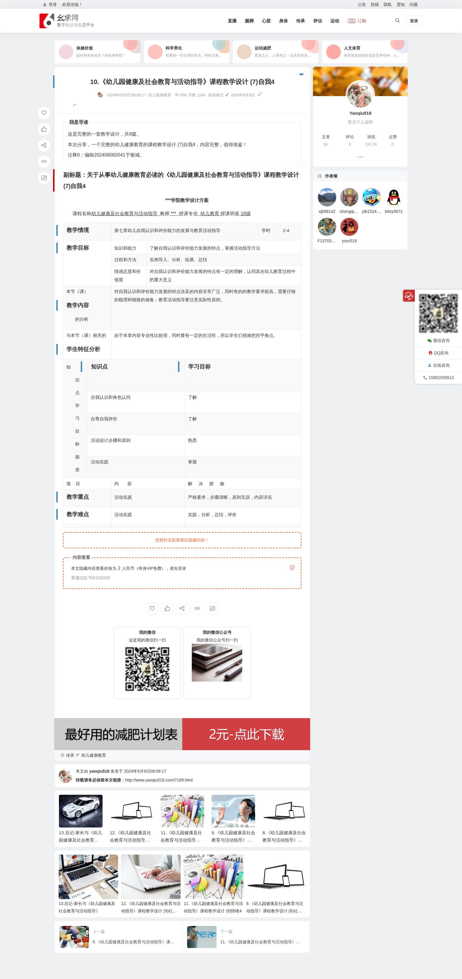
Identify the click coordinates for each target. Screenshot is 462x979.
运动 (334, 20)
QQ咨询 (438, 353)
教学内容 (17, 881)
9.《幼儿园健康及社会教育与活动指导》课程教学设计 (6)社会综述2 (274, 911)
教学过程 (17, 947)
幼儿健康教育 (159, 95)
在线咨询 (439, 365)
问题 (414, 4)
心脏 (266, 20)
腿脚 (249, 20)
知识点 (15, 900)
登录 (182, 568)
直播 (232, 20)
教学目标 (17, 871)
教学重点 (17, 919)
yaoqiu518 (99, 771)
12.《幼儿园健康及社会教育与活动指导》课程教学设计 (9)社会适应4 (150, 911)
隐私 (388, 4)
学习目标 (17, 909)
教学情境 (17, 862)
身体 (283, 20)
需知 (401, 4)
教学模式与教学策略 (28, 938)
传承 (300, 20)
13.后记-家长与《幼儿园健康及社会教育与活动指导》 (80, 840)
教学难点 (17, 928)
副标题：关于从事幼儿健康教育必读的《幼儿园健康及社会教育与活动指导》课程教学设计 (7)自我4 (38, 852)
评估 (317, 20)
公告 (362, 4)
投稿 (375, 4)
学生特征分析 (21, 890)
